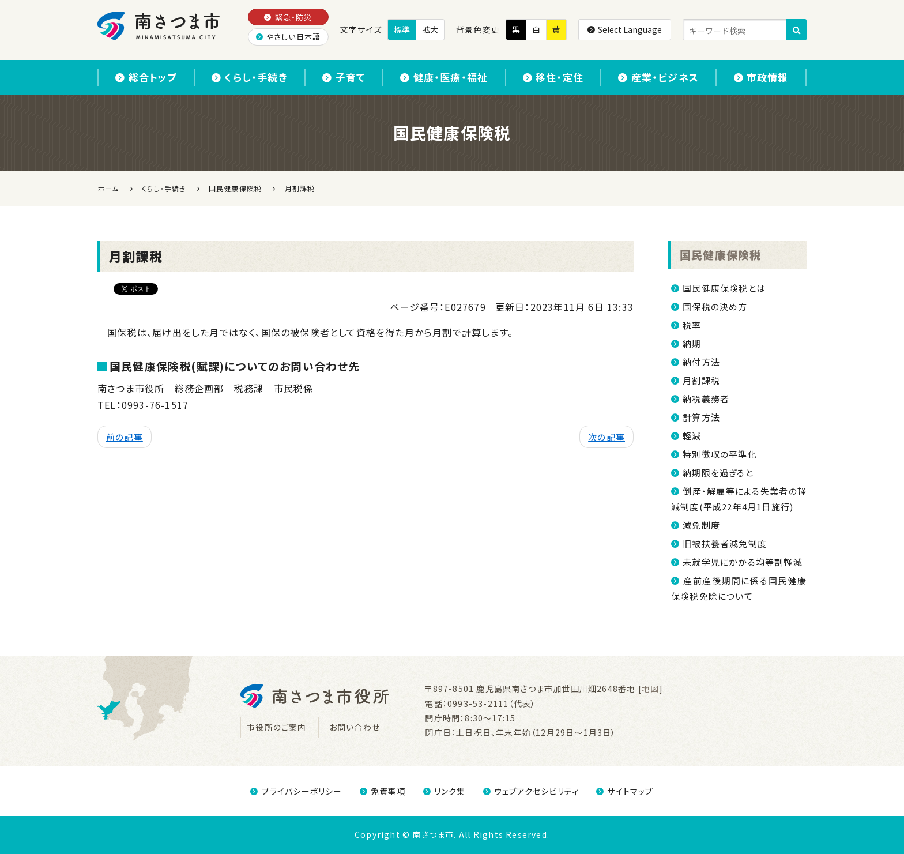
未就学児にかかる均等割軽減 (743, 562)
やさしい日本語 (288, 36)
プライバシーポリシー (296, 791)
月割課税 (701, 380)
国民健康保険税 (720, 254)
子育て (344, 77)
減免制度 (701, 525)
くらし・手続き (250, 77)
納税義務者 (706, 399)
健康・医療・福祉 (444, 77)
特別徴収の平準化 (720, 454)
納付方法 (701, 362)
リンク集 (444, 791)
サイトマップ (624, 791)
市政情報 (761, 77)
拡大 (430, 29)
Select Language (624, 29)
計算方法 (701, 417)
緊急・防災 (288, 17)
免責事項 (383, 791)
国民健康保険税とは (724, 288)
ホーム (108, 188)
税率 (692, 325)
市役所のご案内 (276, 727)
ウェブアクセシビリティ (531, 791)
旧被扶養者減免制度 (725, 543)
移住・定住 (553, 77)
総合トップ (145, 77)
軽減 (692, 436)
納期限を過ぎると (718, 472)
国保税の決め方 (715, 306)
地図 (650, 688)
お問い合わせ (354, 727)
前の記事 (124, 437)
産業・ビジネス (659, 77)
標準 (402, 29)
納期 (692, 343)
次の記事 (606, 437)
